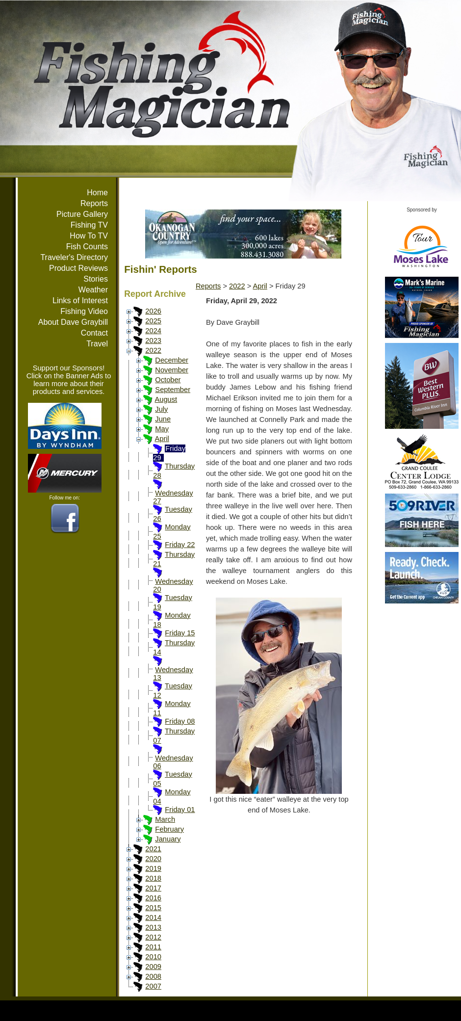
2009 (153, 966)
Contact (94, 333)
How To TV (89, 236)
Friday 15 (180, 633)
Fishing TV (89, 225)
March (165, 819)
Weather (93, 290)
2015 (153, 908)
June (163, 419)
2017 (153, 888)
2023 (153, 340)
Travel (97, 344)
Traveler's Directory (74, 257)
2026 (153, 311)
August (166, 399)
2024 (153, 331)
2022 (153, 350)
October (167, 380)
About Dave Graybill (73, 322)
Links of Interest (80, 300)
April (162, 439)
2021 (153, 849)
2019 (153, 868)
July (161, 409)
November (171, 370)
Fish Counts (87, 246)
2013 (153, 927)
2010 (153, 957)
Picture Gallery (82, 214)
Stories (95, 279)
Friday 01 (180, 809)
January (167, 839)
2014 (153, 917)
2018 (153, 878)
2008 (153, 976)
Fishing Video (84, 311)
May (162, 429)
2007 (153, 986)
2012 (153, 937)
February (169, 829)
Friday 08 (180, 721)
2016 (153, 898)
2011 (153, 947)
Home (97, 192)
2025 (153, 321)
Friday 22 (180, 545)
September (172, 389)
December (171, 360)
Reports (94, 203)
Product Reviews (78, 268)
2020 (153, 859)
